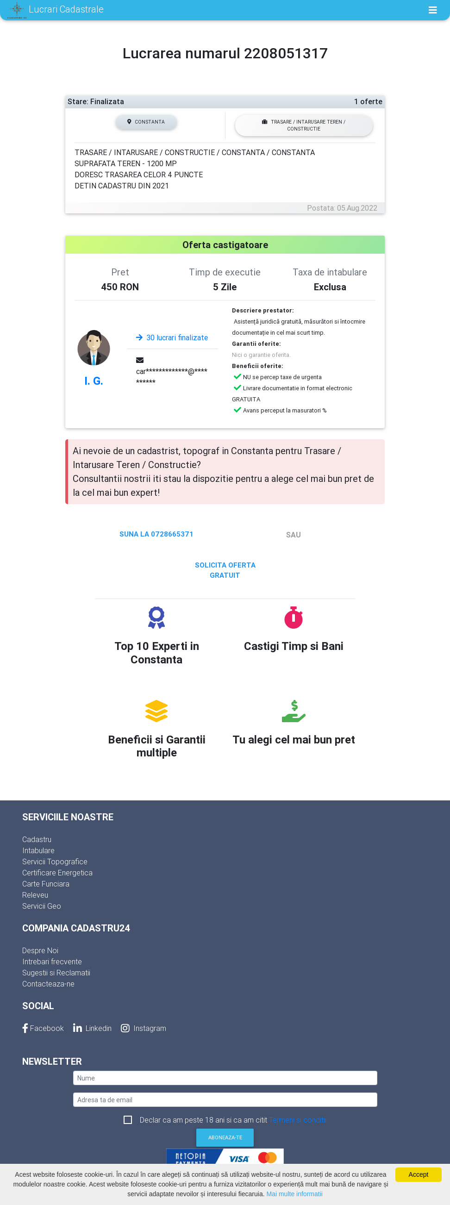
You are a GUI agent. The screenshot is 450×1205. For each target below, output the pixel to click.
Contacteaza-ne (48, 983)
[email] (225, 1100)
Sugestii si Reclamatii (56, 972)
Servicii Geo (41, 906)
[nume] (225, 1078)
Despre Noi (40, 950)
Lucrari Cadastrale (55, 10)
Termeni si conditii (297, 1119)
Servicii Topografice (55, 861)
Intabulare (38, 850)
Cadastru (36, 839)
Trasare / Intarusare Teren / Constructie (303, 125)
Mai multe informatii (295, 1194)
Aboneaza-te (225, 1137)
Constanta (146, 122)
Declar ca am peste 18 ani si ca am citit (233, 1119)
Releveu (35, 894)
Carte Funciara (45, 883)
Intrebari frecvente (52, 961)
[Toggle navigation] (433, 10)
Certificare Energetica (57, 872)
